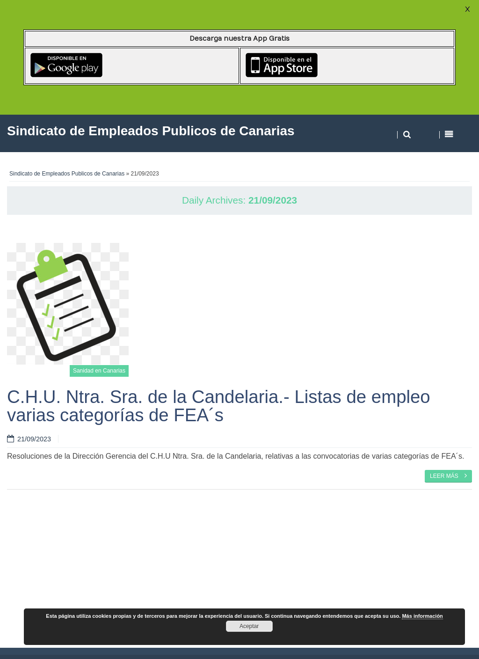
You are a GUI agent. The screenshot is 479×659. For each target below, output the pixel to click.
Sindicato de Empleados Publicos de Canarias (66, 173)
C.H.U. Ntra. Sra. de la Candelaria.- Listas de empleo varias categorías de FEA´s (218, 406)
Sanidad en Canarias (99, 370)
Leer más (448, 475)
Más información (422, 616)
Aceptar (249, 626)
